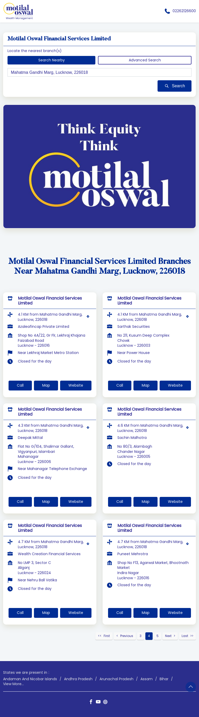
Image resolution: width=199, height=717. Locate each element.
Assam (146, 678)
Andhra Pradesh (78, 678)
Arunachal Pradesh (116, 678)
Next (168, 636)
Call (20, 385)
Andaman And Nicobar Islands (30, 678)
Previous (126, 636)
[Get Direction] (89, 317)
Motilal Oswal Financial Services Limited (50, 300)
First (107, 636)
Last (185, 636)
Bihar (164, 678)
